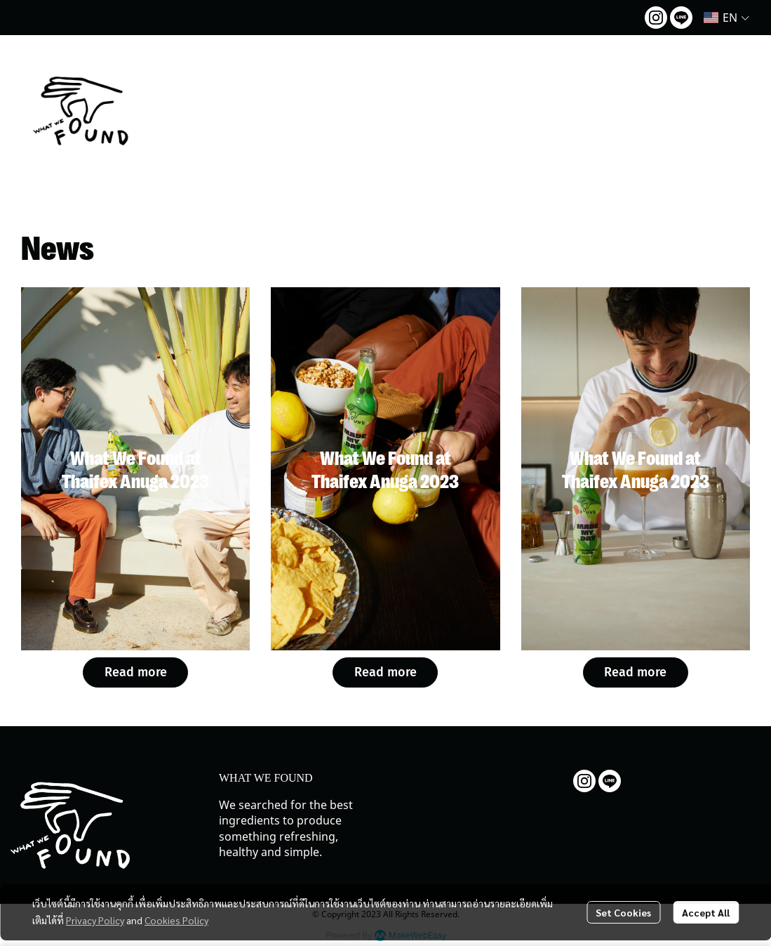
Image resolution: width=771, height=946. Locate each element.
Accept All (706, 912)
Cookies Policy (176, 920)
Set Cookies (623, 912)
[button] (726, 18)
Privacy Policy (95, 920)
